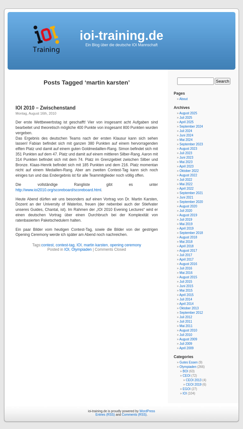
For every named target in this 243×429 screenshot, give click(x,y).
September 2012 (191, 312)
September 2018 (191, 233)
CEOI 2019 (193, 384)
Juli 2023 (185, 153)
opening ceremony (125, 245)
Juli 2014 (185, 299)
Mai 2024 (185, 140)
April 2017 (186, 259)
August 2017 (188, 250)
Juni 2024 (186, 135)
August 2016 (188, 264)
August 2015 (188, 277)
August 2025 (188, 113)
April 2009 (186, 348)
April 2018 (186, 246)
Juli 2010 (185, 335)
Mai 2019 (185, 224)
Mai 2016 (185, 272)
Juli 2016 (185, 268)
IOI (79, 245)
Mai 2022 (185, 184)
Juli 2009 (185, 343)
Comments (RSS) (134, 414)
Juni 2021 (186, 197)
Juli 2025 (185, 117)
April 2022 (186, 188)
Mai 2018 (185, 241)
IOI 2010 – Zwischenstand (46, 107)
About (183, 99)
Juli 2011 (185, 321)
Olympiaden (82, 249)
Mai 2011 (185, 326)
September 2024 (191, 126)
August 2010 (188, 330)
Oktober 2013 (189, 308)
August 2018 (188, 237)
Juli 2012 (185, 317)
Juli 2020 (185, 210)
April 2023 (186, 166)
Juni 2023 (186, 157)
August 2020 (188, 206)
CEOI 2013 (193, 380)
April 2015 (186, 295)
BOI (185, 371)
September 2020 (191, 202)
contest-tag (65, 245)
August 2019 (188, 215)
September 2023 (191, 144)
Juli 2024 (185, 131)
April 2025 (186, 122)
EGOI (186, 389)
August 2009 (188, 339)
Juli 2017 (185, 255)
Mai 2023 (185, 162)
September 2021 (191, 193)
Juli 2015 (185, 281)
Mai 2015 (185, 290)
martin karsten (96, 245)
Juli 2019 (185, 219)
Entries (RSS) (105, 414)
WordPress (147, 411)
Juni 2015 (186, 286)
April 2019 (186, 228)
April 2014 (186, 304)
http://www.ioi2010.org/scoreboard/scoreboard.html (58, 190)
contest (47, 245)
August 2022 (188, 175)
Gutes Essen (188, 362)
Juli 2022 (185, 179)
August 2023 (188, 148)
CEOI (186, 375)
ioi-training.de (121, 35)
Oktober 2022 (189, 171)
